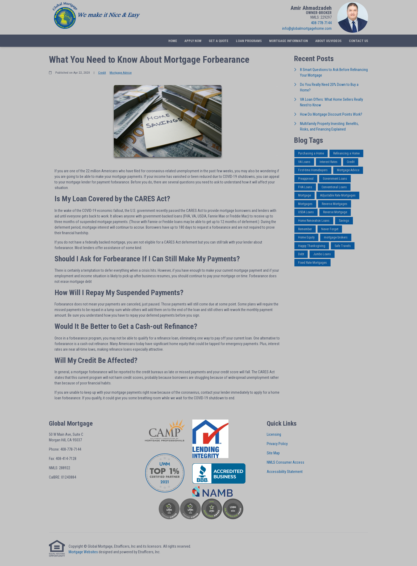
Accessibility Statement (285, 471)
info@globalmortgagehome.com (307, 28)
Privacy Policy (277, 444)
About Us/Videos (328, 41)
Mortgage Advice (121, 72)
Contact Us (358, 41)
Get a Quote (218, 41)
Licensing (274, 434)
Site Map (273, 453)
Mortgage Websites (83, 552)
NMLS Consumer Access (285, 462)
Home (172, 41)
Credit (102, 72)
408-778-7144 (321, 23)
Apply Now (192, 41)
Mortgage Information (288, 41)
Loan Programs (249, 41)
